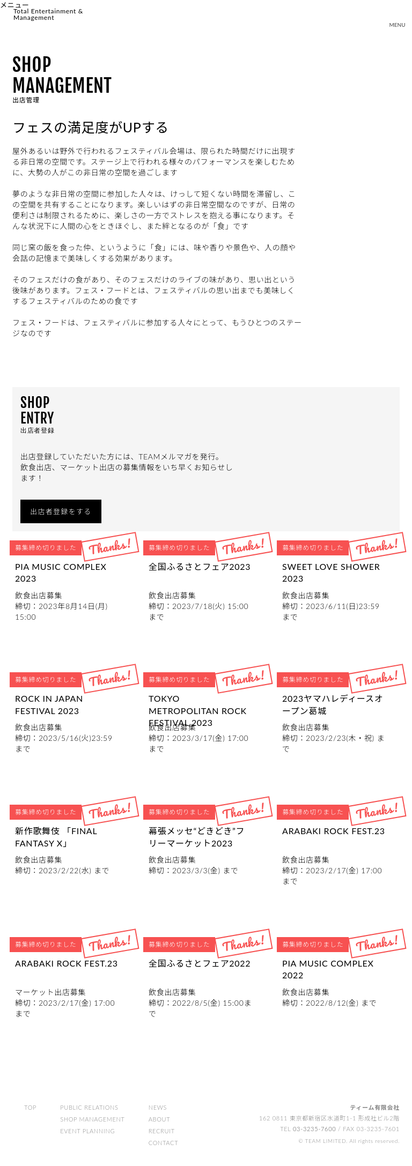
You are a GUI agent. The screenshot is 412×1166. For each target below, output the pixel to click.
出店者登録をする (60, 511)
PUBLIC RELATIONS (89, 1107)
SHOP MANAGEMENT (92, 1119)
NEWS (158, 1107)
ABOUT (160, 1119)
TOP (30, 1107)
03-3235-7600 (314, 1129)
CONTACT (164, 1143)
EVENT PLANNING (87, 1131)
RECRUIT (162, 1131)
